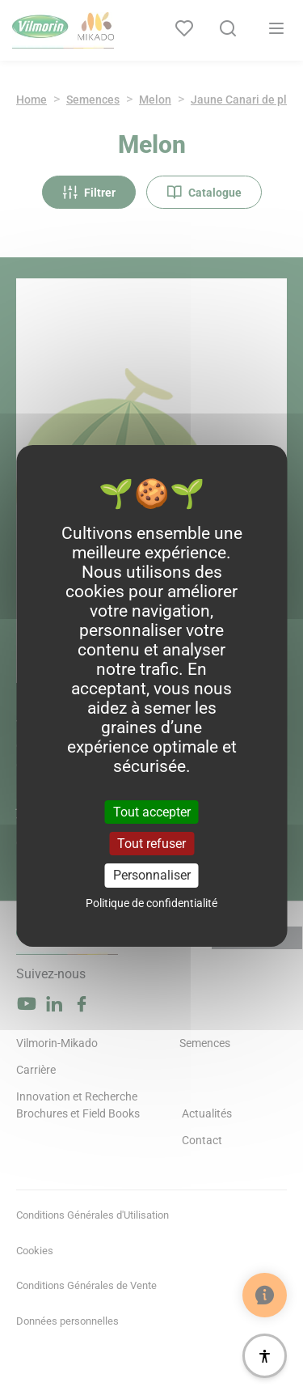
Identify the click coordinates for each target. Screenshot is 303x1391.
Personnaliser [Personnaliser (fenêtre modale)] (152, 875)
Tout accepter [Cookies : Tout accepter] (152, 812)
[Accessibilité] (264, 1356)
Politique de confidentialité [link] (151, 903)
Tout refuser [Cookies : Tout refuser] (151, 843)
